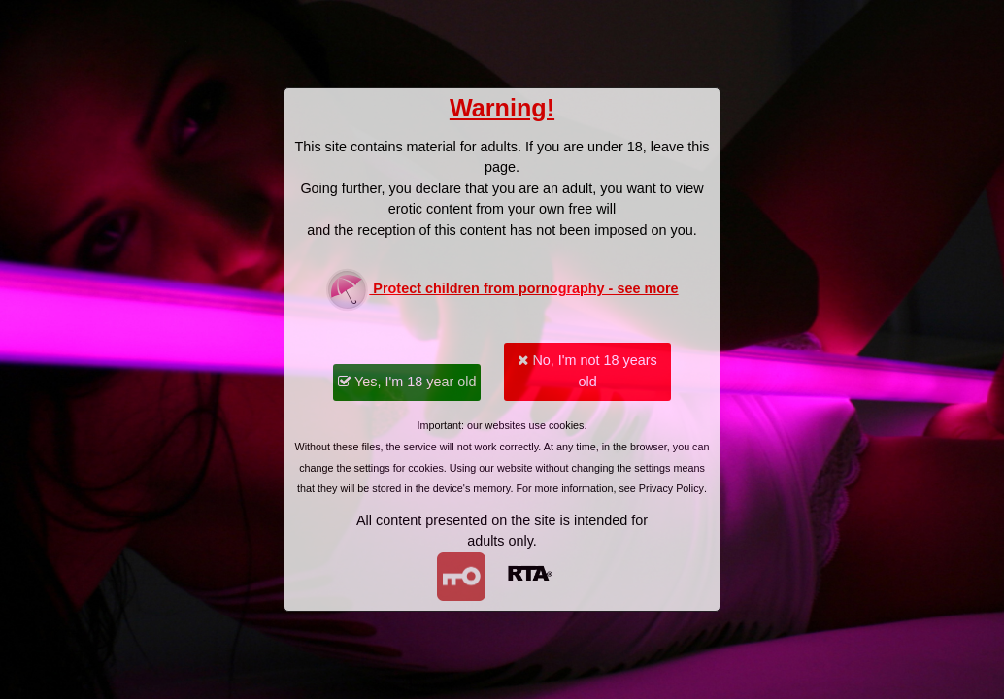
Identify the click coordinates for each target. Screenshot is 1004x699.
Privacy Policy (671, 488)
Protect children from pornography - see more (501, 290)
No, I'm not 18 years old (587, 370)
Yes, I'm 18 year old (407, 381)
